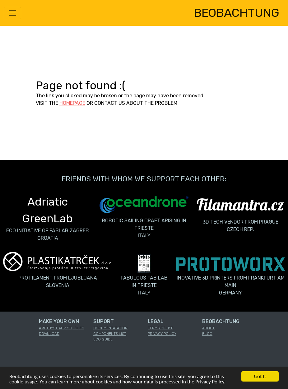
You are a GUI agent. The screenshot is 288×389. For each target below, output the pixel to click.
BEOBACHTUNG (236, 13)
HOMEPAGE (72, 103)
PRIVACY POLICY (162, 333)
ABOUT (208, 328)
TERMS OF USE (160, 328)
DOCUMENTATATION (110, 328)
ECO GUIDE (103, 339)
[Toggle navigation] (12, 13)
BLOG (207, 333)
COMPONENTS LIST (109, 333)
